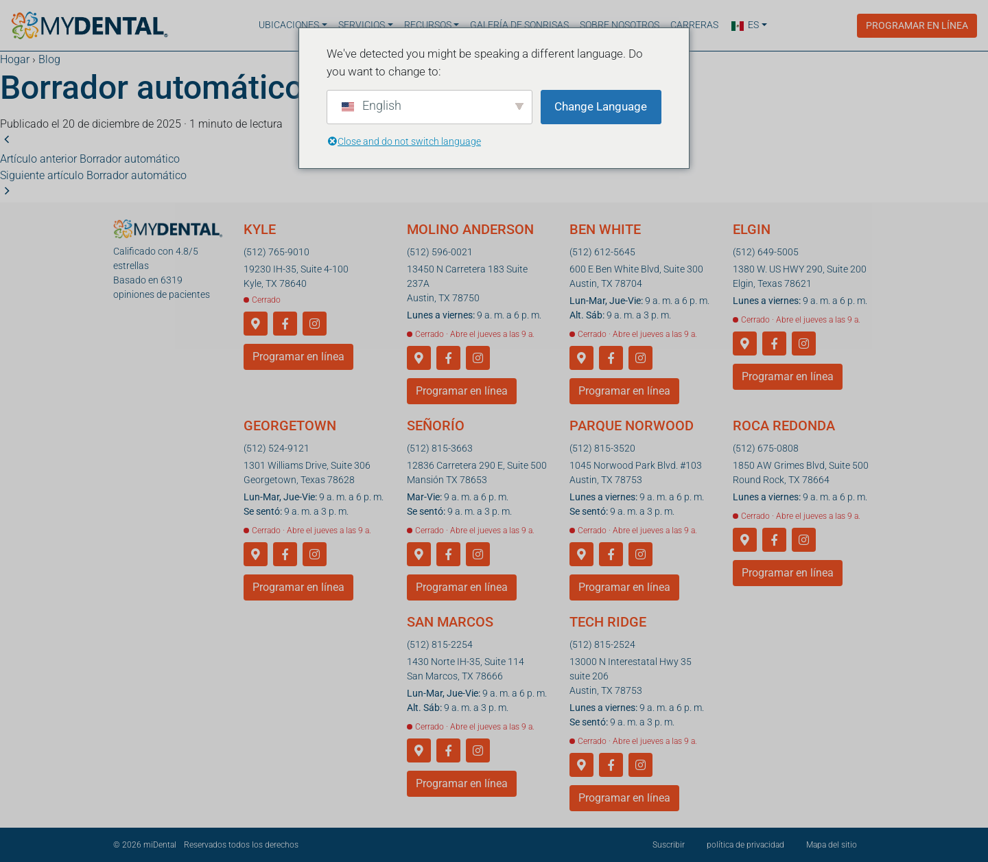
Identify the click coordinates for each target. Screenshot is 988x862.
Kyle (260, 229)
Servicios (361, 24)
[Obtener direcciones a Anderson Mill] (419, 358)
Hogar (15, 59)
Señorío (435, 425)
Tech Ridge (607, 622)
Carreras (694, 24)
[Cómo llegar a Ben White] (581, 358)
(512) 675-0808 (766, 448)
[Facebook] (285, 324)
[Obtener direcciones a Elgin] (745, 344)
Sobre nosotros (619, 24)
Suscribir (668, 845)
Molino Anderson (470, 229)
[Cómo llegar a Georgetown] (256, 555)
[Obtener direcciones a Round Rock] (745, 540)
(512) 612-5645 (602, 251)
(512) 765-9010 (276, 251)
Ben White (605, 229)
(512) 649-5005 (766, 251)
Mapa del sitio (831, 845)
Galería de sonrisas (519, 24)
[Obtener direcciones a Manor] (419, 555)
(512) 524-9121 (276, 448)
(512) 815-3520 (602, 448)
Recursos (427, 24)
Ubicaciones (289, 24)
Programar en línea (917, 24)
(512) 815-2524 (602, 644)
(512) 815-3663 (440, 448)
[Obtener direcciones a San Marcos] (419, 751)
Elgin (752, 229)
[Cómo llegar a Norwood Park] (581, 555)
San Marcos (450, 622)
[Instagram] (315, 324)
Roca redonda (784, 425)
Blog (49, 59)
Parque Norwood (631, 425)
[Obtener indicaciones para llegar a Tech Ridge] (581, 765)
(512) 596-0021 (440, 251)
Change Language (600, 106)
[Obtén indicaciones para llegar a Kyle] (256, 324)
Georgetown (290, 425)
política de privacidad (745, 845)
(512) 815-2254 (440, 644)
